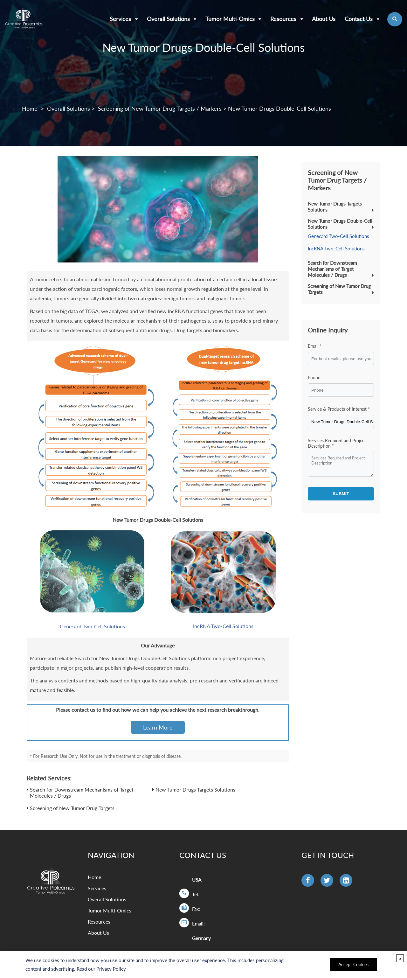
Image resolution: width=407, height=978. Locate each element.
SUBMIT (341, 493)
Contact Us (359, 18)
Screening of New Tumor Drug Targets (72, 808)
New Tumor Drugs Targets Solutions (195, 789)
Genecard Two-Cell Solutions (92, 626)
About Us (323, 18)
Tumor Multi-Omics (230, 18)
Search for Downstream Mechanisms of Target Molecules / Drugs (332, 269)
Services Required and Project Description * (337, 443)
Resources (283, 18)
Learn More (158, 727)
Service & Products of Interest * (339, 409)
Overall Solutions (168, 18)
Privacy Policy (111, 969)
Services (120, 18)
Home (30, 108)
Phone (314, 377)
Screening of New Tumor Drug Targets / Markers (160, 108)
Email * (314, 346)
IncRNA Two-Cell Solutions (223, 626)
